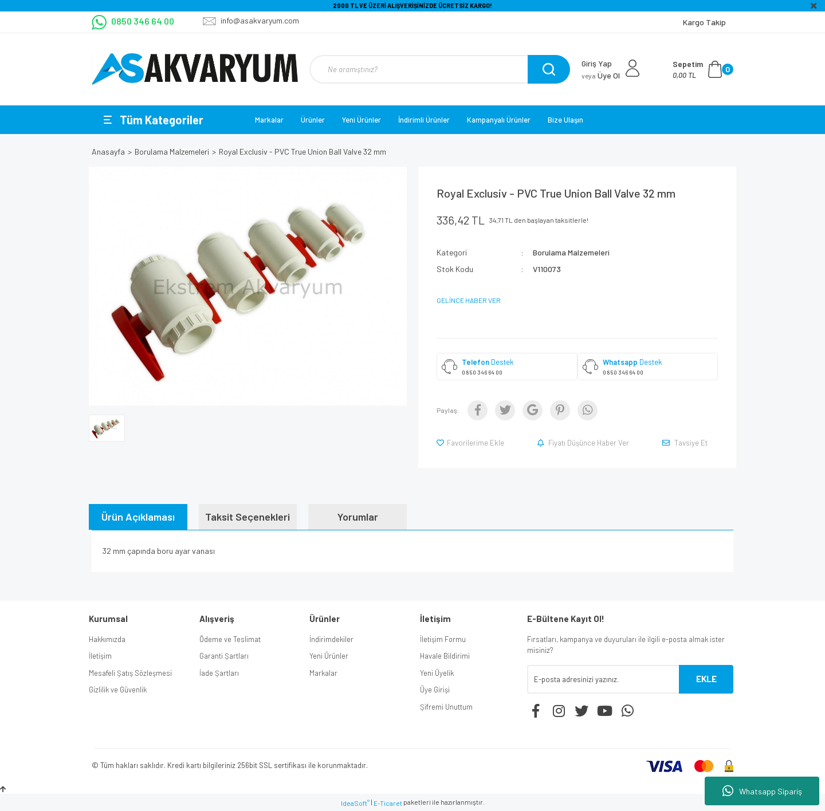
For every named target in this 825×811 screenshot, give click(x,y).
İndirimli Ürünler (424, 119)
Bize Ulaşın (565, 119)
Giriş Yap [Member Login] (597, 63)
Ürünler (313, 119)
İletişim (100, 655)
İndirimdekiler (331, 639)
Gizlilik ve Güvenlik (118, 689)
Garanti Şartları (224, 655)
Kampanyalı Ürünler (499, 119)
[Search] (438, 69)
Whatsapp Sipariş (762, 791)
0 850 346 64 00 (482, 372)
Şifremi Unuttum (446, 706)
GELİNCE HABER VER (469, 300)
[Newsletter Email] (603, 679)
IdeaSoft (355, 803)
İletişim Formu (443, 639)
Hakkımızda (107, 639)
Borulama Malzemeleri (571, 252)
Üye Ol (601, 75)
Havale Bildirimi (445, 655)
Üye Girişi (435, 689)
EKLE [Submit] (706, 679)
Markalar (269, 119)
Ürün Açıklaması (138, 516)
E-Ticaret (388, 803)
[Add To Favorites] (471, 442)
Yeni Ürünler (361, 119)
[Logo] (195, 69)
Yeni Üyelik (437, 673)
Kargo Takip (704, 22)
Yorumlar (357, 516)
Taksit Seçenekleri (247, 516)
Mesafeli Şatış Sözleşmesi (130, 673)
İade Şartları (219, 673)
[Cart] (703, 69)
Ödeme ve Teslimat (230, 639)
